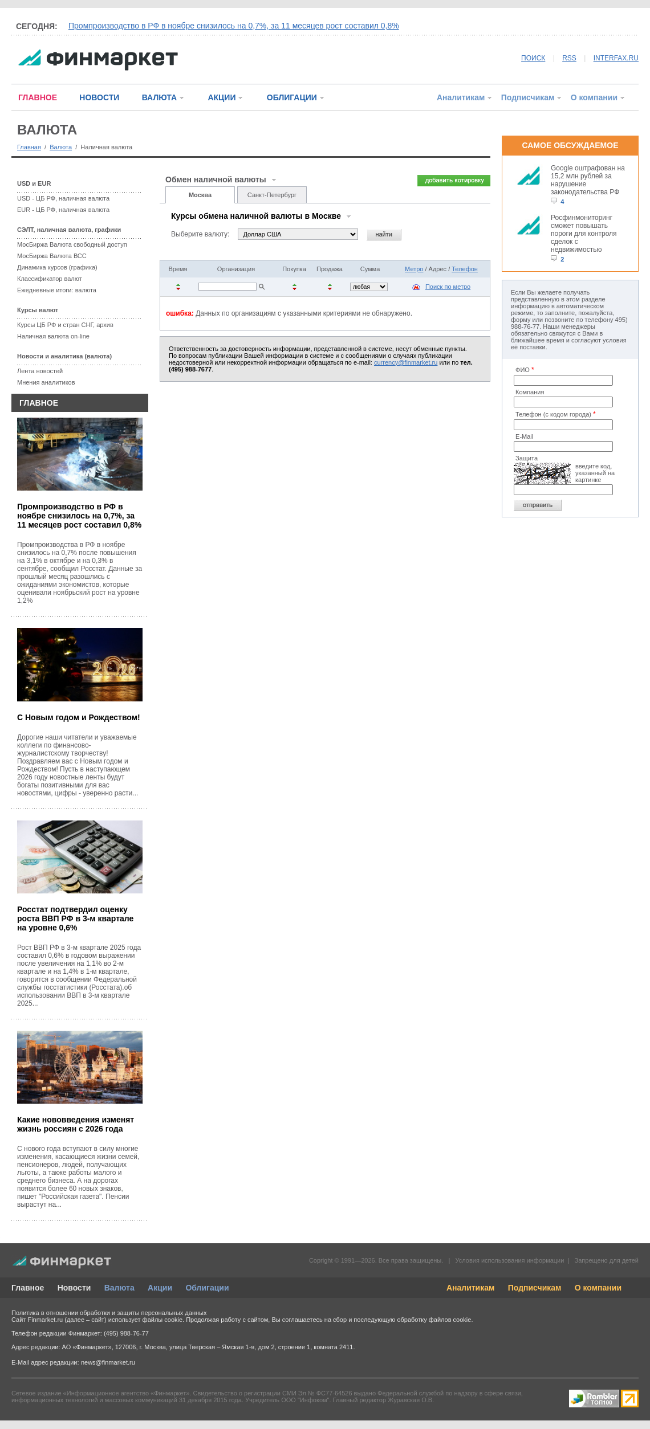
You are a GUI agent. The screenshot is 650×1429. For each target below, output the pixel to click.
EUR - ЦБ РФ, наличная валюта (63, 209)
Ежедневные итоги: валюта (56, 290)
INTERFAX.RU (616, 58)
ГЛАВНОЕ (37, 97)
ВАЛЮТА (159, 97)
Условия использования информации (509, 1260)
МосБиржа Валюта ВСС (52, 255)
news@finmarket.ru (108, 1362)
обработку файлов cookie (434, 1319)
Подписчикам (528, 97)
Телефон (465, 269)
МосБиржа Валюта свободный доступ (72, 244)
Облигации (207, 1287)
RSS (569, 58)
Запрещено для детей (607, 1260)
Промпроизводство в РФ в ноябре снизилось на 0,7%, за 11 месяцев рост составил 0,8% (233, 25)
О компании (594, 97)
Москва (200, 194)
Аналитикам (461, 97)
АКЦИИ (221, 97)
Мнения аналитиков (46, 382)
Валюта (61, 147)
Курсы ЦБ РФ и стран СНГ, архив (65, 324)
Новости (74, 1287)
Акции (160, 1287)
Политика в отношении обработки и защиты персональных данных (108, 1312)
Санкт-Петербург (271, 194)
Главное (27, 1287)
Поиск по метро (447, 286)
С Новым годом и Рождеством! (78, 717)
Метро (414, 269)
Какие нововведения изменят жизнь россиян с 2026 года (75, 1124)
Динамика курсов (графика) (57, 267)
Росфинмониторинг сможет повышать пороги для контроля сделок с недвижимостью (584, 234)
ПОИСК (533, 58)
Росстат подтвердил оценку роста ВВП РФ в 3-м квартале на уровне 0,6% (75, 918)
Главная (29, 147)
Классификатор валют (49, 278)
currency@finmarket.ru (405, 362)
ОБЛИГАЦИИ (292, 97)
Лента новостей (40, 371)
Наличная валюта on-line (53, 336)
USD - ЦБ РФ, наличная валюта (63, 198)
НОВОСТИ (99, 97)
